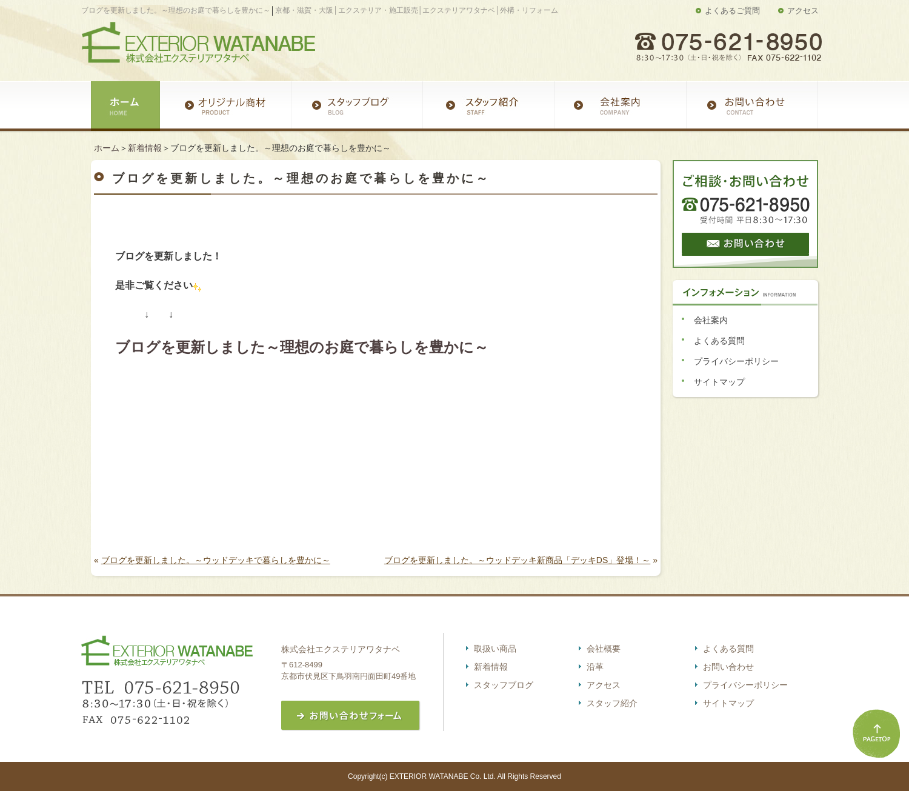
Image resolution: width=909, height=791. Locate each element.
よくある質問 (719, 340)
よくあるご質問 (732, 10)
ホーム (106, 148)
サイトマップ (719, 382)
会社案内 (711, 320)
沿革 (595, 667)
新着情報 (145, 148)
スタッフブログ (503, 685)
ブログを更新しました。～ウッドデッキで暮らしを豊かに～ (215, 560)
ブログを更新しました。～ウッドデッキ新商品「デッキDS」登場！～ (517, 560)
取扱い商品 (495, 648)
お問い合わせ (728, 667)
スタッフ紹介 (612, 703)
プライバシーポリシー (736, 361)
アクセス (803, 10)
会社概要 (604, 648)
